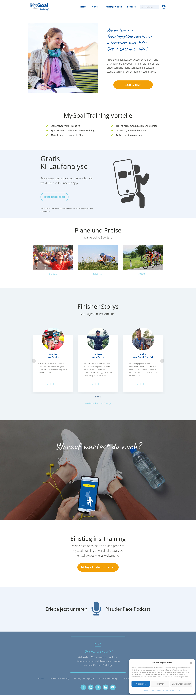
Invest (41, 678)
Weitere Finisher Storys (98, 403)
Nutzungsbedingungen (84, 678)
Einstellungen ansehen (181, 684)
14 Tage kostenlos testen (98, 567)
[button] (191, 662)
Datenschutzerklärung (163, 690)
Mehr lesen (53, 384)
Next (162, 361)
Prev (34, 361)
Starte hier (133, 84)
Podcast (131, 6)
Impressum (176, 690)
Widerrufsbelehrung (108, 678)
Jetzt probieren (54, 196)
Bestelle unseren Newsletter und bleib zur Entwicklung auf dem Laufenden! (66, 210)
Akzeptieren (141, 684)
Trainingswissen (113, 6)
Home (83, 6)
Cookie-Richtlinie (149, 690)
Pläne (95, 6)
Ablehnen (160, 684)
